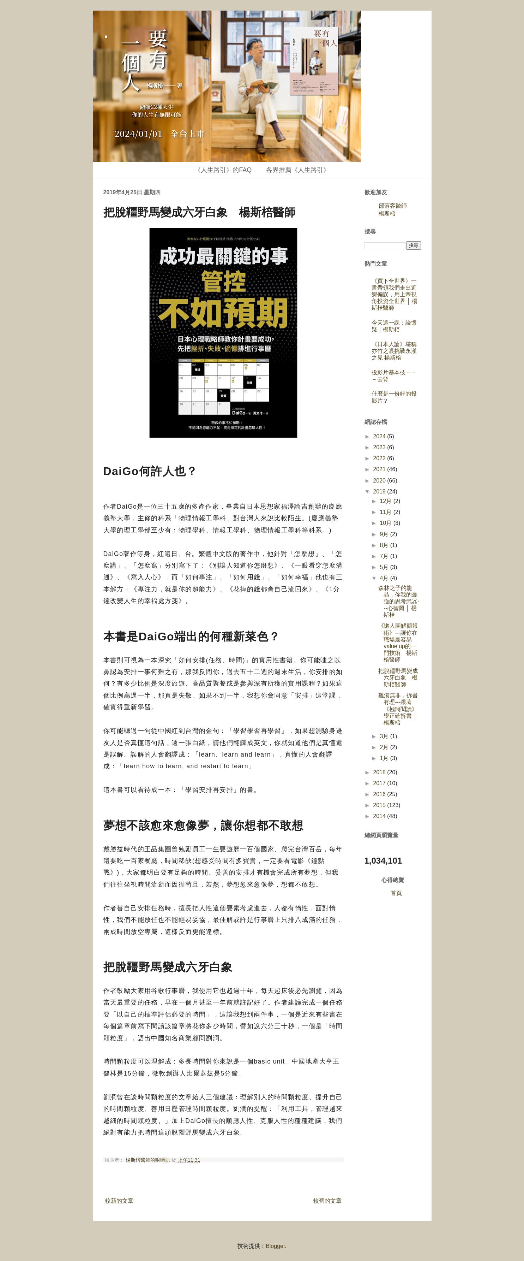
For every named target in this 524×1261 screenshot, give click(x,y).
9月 (385, 534)
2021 (380, 469)
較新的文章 (119, 1201)
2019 (380, 492)
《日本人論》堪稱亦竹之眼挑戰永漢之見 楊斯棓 (394, 351)
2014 (380, 816)
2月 (385, 747)
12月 (386, 501)
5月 (385, 567)
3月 (385, 736)
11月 (386, 512)
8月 (385, 545)
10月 (386, 523)
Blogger (275, 1246)
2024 (380, 436)
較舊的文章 (327, 1201)
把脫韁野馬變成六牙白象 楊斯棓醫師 (398, 677)
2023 (380, 447)
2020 (380, 481)
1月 (385, 758)
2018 (380, 772)
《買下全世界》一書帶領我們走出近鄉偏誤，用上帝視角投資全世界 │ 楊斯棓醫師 (395, 294)
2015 (380, 805)
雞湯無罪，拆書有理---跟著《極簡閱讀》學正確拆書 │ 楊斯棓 (398, 709)
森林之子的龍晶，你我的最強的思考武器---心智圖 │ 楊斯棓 (398, 601)
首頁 (396, 893)
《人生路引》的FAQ (223, 169)
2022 (380, 458)
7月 (385, 556)
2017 (380, 783)
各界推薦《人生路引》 (298, 169)
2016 (380, 794)
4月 (385, 578)
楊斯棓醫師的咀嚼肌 (148, 1160)
